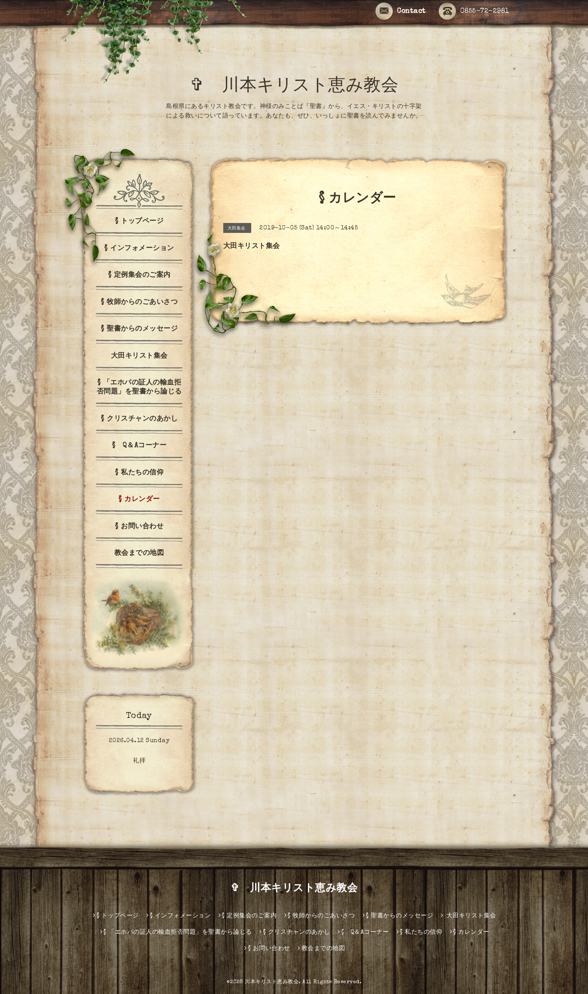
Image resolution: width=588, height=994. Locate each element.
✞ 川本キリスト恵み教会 (303, 87)
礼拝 (139, 761)
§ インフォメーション (139, 248)
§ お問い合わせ (139, 526)
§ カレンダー (139, 499)
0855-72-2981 (474, 11)
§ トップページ (139, 221)
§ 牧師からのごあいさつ (139, 302)
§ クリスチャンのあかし (139, 419)
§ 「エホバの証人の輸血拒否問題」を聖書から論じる (139, 388)
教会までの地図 (139, 553)
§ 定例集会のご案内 (139, 275)
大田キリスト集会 (139, 356)
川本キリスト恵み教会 (272, 982)
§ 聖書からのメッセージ (139, 329)
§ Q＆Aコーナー (139, 446)
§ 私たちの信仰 (139, 473)
